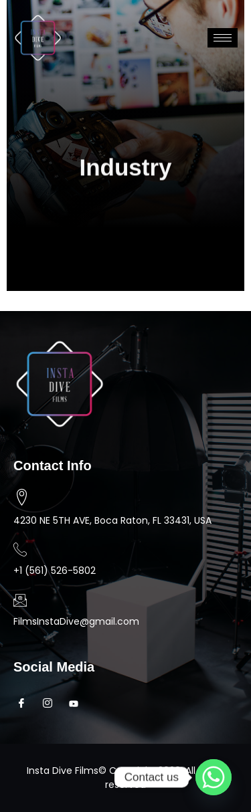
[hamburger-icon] (222, 37)
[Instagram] (51, 704)
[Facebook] (25, 704)
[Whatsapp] (213, 777)
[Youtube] (77, 704)
